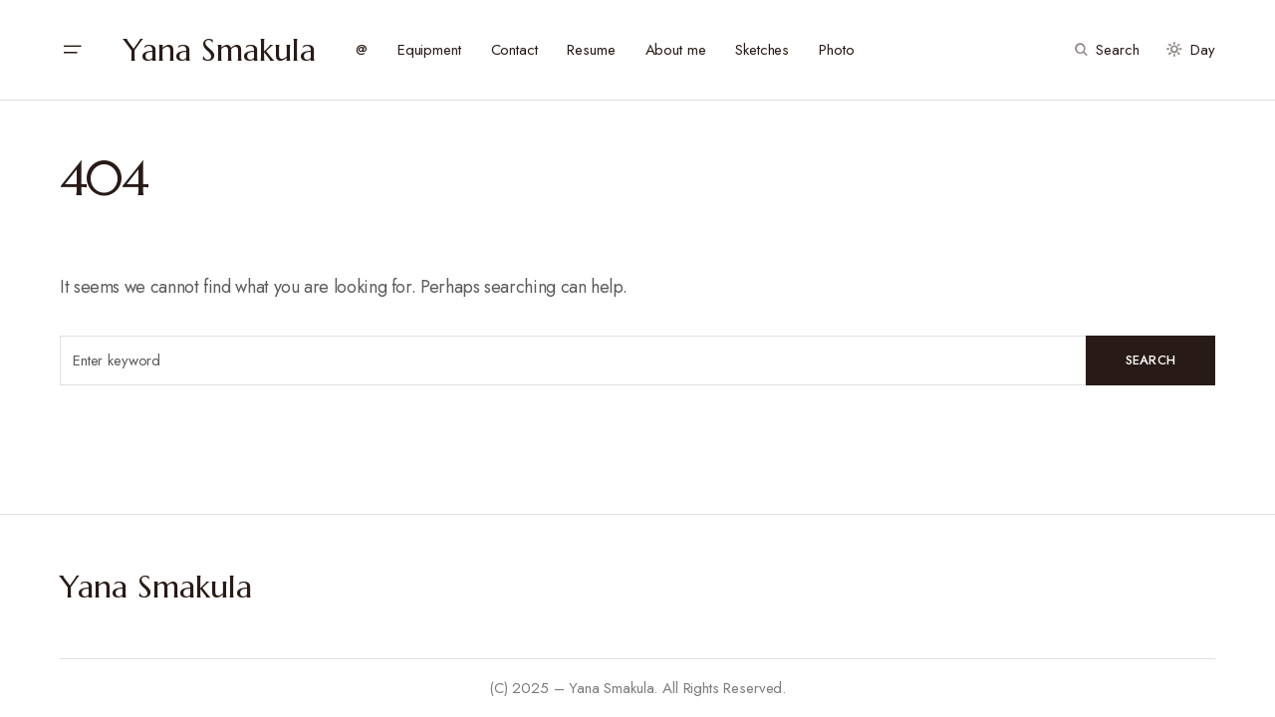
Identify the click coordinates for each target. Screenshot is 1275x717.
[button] (72, 50)
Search (1151, 360)
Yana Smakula (220, 50)
